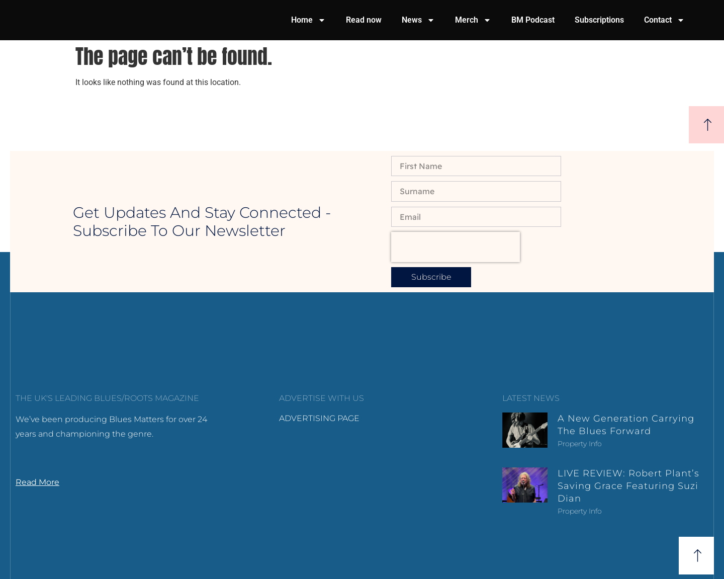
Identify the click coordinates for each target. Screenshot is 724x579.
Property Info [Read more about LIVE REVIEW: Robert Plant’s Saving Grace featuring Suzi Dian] (580, 511)
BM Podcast (533, 20)
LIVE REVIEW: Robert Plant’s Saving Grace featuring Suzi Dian (628, 486)
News (418, 20)
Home (308, 20)
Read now (364, 20)
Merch (473, 20)
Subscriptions (599, 20)
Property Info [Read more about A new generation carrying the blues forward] (580, 443)
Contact (664, 20)
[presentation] (455, 247)
